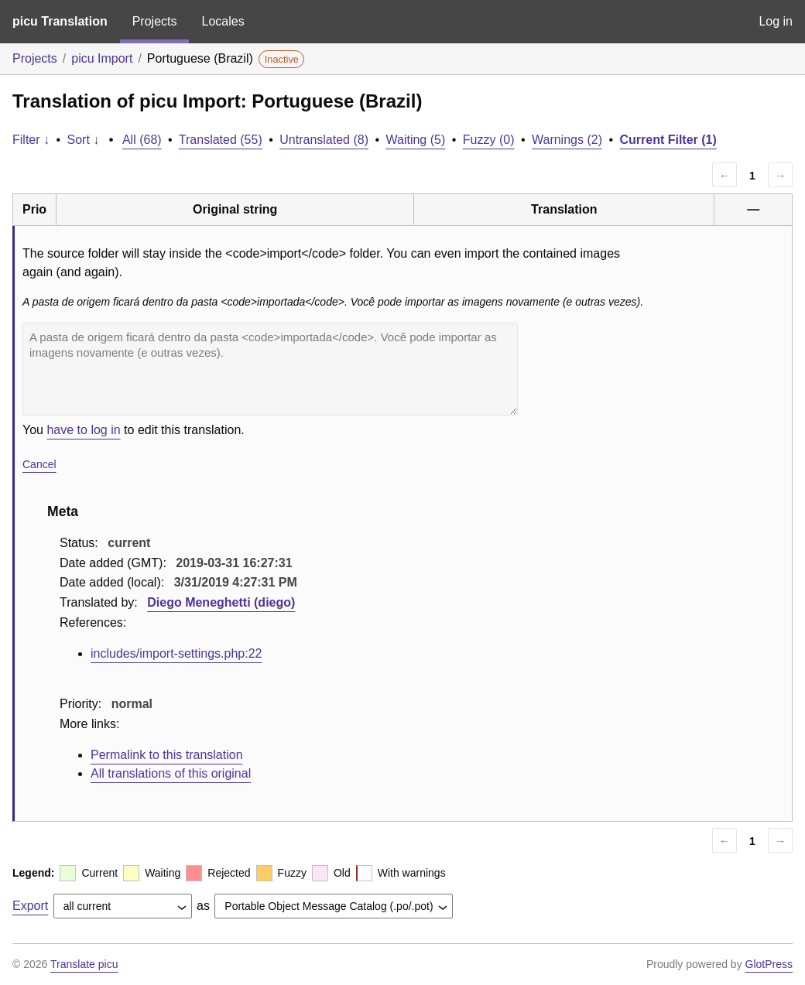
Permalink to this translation (167, 754)
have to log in (83, 429)
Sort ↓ (83, 139)
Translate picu (84, 964)
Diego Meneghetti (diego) (221, 602)
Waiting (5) (416, 139)
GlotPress (769, 964)
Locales (222, 21)
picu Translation (60, 21)
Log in (776, 21)
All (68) (142, 139)
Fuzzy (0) (489, 139)
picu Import (101, 58)
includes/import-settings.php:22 (176, 653)
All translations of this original (171, 773)
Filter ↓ (31, 139)
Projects (154, 21)
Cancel (39, 464)
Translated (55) (220, 139)
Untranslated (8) (323, 139)
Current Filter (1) (667, 139)
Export (30, 905)
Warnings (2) (567, 139)
